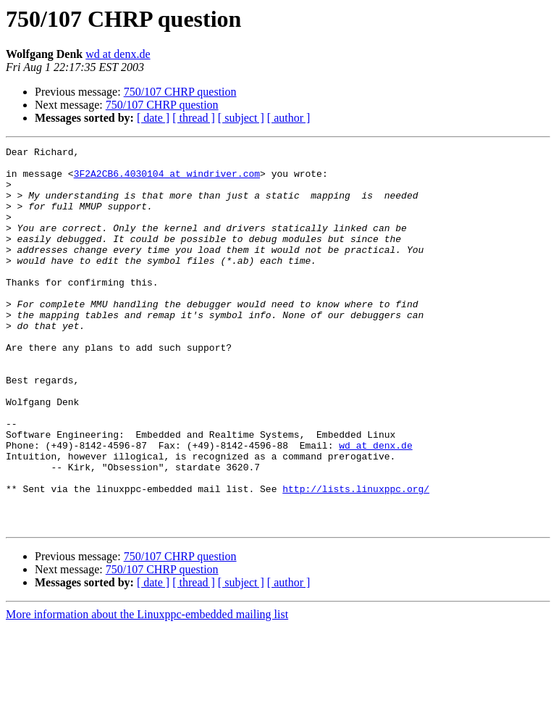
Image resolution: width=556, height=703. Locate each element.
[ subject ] (241, 118)
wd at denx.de (117, 54)
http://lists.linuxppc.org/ (355, 558)
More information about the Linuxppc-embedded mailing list (147, 690)
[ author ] (289, 118)
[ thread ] (193, 118)
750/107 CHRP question (180, 92)
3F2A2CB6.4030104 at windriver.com (167, 179)
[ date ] (153, 118)
